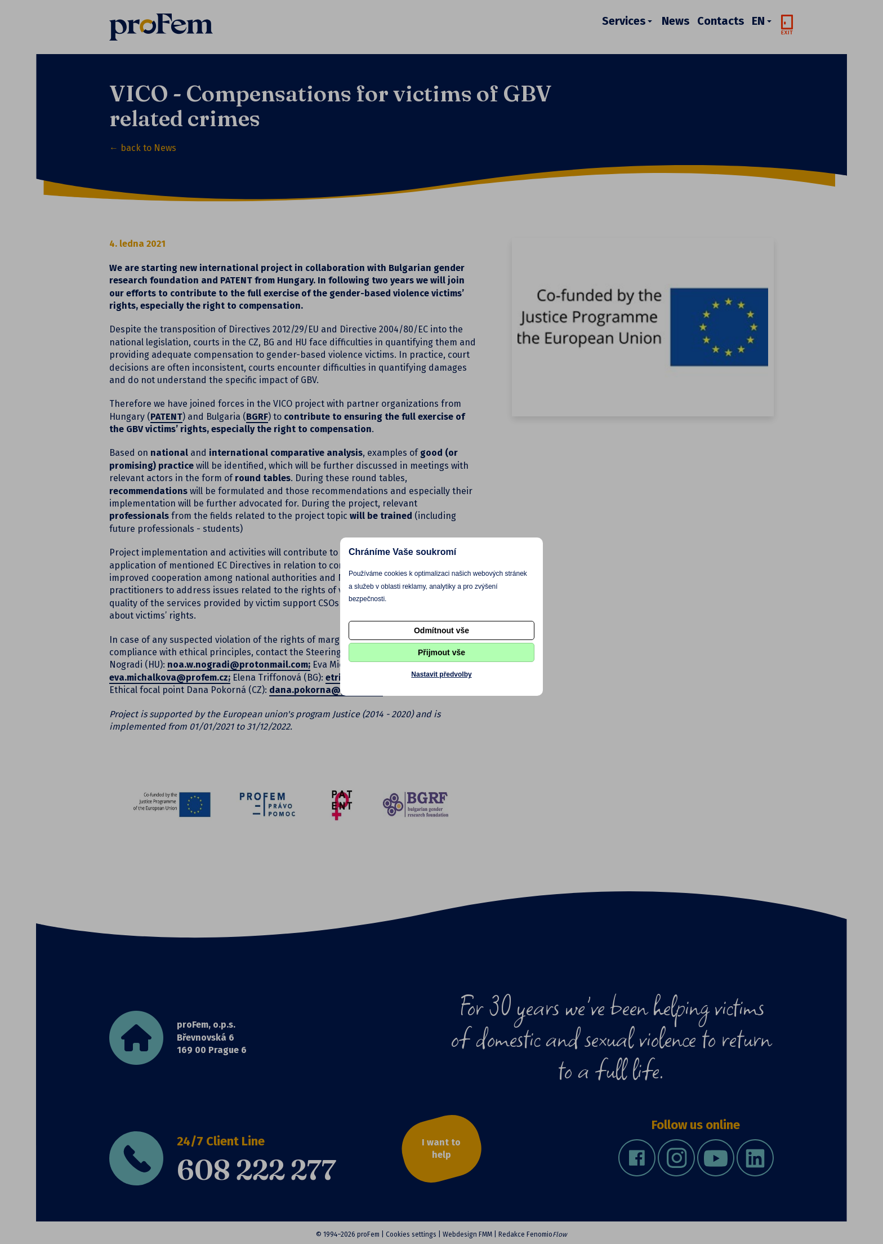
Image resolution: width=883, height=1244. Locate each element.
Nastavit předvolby (441, 674)
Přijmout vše (441, 652)
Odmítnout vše (441, 630)
